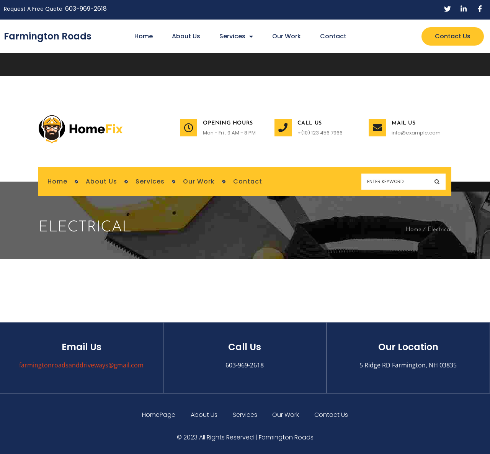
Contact (333, 36)
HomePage (158, 414)
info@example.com (416, 132)
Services (236, 36)
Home (143, 36)
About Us (186, 36)
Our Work (286, 36)
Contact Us (331, 414)
